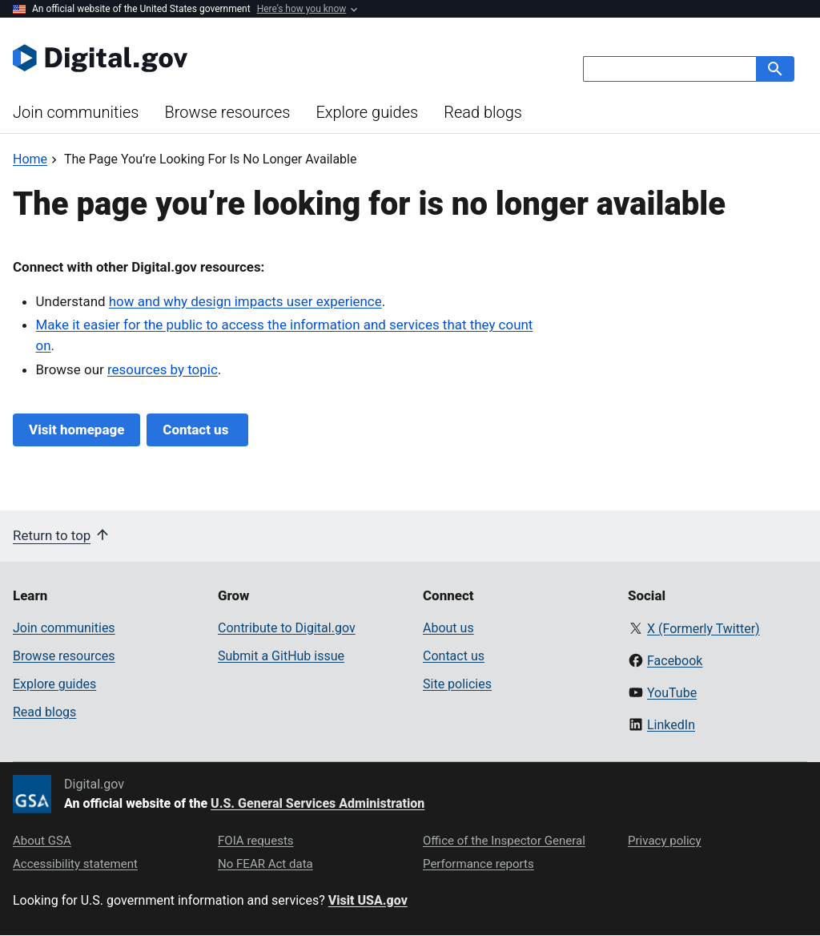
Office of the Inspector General (504, 840)
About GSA (42, 840)
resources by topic (162, 369)
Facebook (674, 660)
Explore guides (367, 112)
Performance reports (478, 864)
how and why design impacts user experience (245, 301)
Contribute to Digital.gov (287, 627)
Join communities (76, 112)
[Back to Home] (30, 159)
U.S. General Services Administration (317, 803)
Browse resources (227, 112)
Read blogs (483, 112)
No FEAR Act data (265, 864)
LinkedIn (671, 724)
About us (448, 627)
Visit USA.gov (368, 900)
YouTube (672, 692)
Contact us (197, 430)
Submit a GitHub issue (281, 656)
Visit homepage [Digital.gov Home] (76, 430)
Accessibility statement (75, 864)
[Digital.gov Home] (211, 57)
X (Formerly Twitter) (703, 628)
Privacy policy (664, 840)
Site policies (457, 684)
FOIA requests (256, 840)
